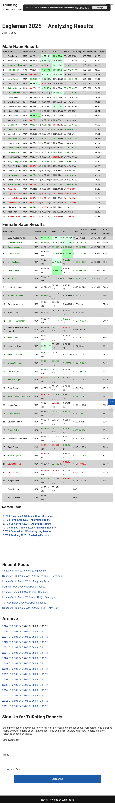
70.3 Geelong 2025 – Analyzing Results (27, 535)
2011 (5, 706)
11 (43, 631)
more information (82, 7)
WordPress (68, 799)
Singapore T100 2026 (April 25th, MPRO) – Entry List (30, 608)
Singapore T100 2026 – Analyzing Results (24, 570)
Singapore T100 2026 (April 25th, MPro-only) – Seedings (32, 576)
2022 (5, 647)
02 (13, 626)
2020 (5, 658)
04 (20, 626)
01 (10, 626)
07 (30, 631)
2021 (5, 652)
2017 (5, 674)
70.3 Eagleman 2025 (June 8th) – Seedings (29, 516)
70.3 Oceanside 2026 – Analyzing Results (24, 602)
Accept (100, 7)
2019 (5, 663)
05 (23, 631)
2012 (5, 700)
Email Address (11, 739)
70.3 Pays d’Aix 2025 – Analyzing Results (28, 519)
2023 (5, 642)
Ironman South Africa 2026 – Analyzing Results (27, 581)
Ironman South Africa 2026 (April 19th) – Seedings (28, 597)
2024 (5, 636)
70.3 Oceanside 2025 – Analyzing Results (28, 531)
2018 (5, 668)
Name (6, 754)
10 (39, 631)
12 (46, 631)
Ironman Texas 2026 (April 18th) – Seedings (25, 592)
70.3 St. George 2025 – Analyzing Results (28, 523)
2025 (5, 631)
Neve (44, 799)
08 (33, 631)
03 (16, 626)
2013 (5, 695)
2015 (5, 684)
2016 (5, 679)
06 (26, 631)
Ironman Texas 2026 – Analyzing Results (23, 586)
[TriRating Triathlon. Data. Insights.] (13, 7)
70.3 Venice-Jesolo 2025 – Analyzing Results (30, 527)
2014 (5, 690)
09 (36, 631)
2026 (5, 626)
